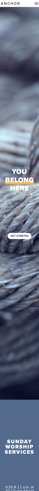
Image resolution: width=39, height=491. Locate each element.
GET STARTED (19, 236)
